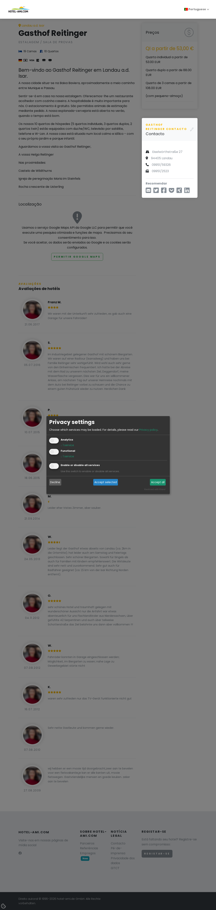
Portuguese (195, 9)
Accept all (158, 482)
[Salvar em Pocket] (171, 191)
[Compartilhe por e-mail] (148, 191)
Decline (55, 482)
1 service (67, 445)
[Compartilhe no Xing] (179, 191)
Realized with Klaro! (155, 489)
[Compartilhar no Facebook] (163, 191)
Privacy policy (148, 430)
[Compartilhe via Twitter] (156, 191)
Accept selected (105, 482)
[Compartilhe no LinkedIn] (187, 191)
